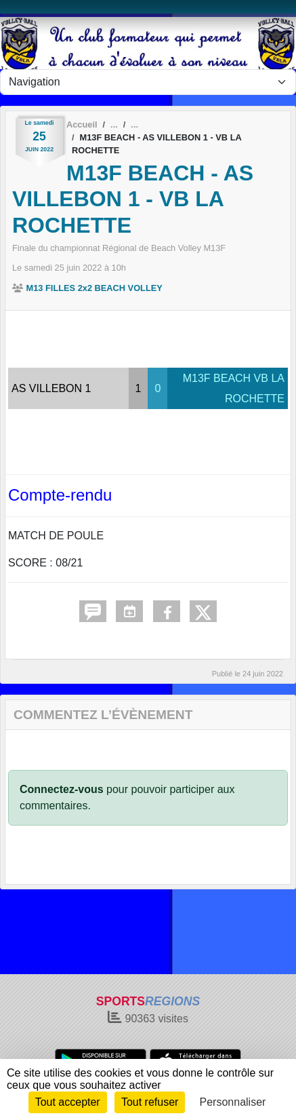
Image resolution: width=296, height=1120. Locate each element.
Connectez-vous (62, 789)
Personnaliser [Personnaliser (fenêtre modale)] (233, 1102)
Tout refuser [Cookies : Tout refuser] (149, 1102)
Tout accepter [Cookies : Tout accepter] (67, 1102)
